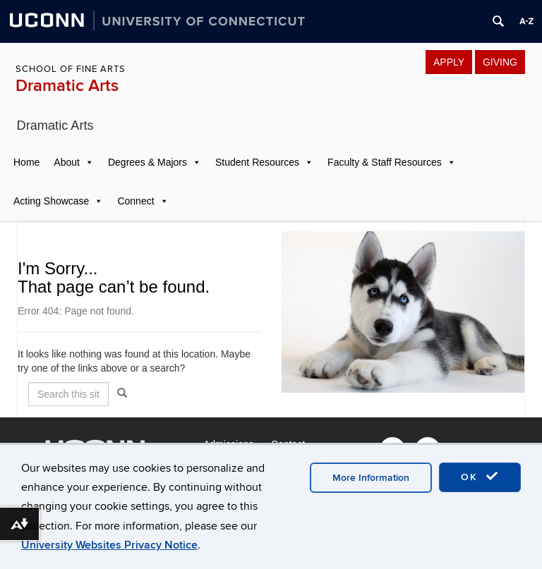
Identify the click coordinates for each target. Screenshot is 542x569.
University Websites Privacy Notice (109, 545)
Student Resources (257, 162)
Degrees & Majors (147, 162)
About (67, 162)
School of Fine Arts (71, 69)
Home (26, 162)
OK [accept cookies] (480, 476)
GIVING (500, 62)
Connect (135, 201)
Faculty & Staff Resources (384, 162)
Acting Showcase (51, 201)
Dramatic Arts (67, 85)
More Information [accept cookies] (370, 478)
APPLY (448, 62)
